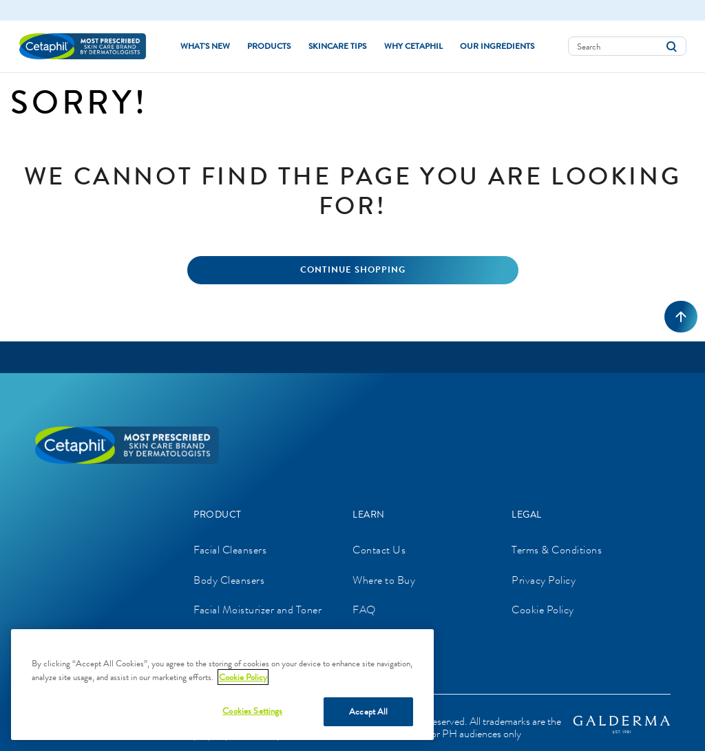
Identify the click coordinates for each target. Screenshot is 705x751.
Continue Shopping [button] (353, 269)
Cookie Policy (543, 609)
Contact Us (379, 550)
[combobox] (627, 46)
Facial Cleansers (229, 550)
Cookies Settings (252, 710)
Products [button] (269, 46)
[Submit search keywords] (671, 47)
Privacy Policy (544, 580)
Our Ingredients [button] (497, 46)
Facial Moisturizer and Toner (257, 609)
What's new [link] (205, 46)
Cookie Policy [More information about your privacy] (243, 677)
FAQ (364, 609)
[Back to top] (681, 316)
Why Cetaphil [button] (413, 46)
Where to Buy (383, 580)
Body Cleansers (228, 580)
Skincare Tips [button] (337, 46)
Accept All (368, 711)
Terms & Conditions (557, 550)
